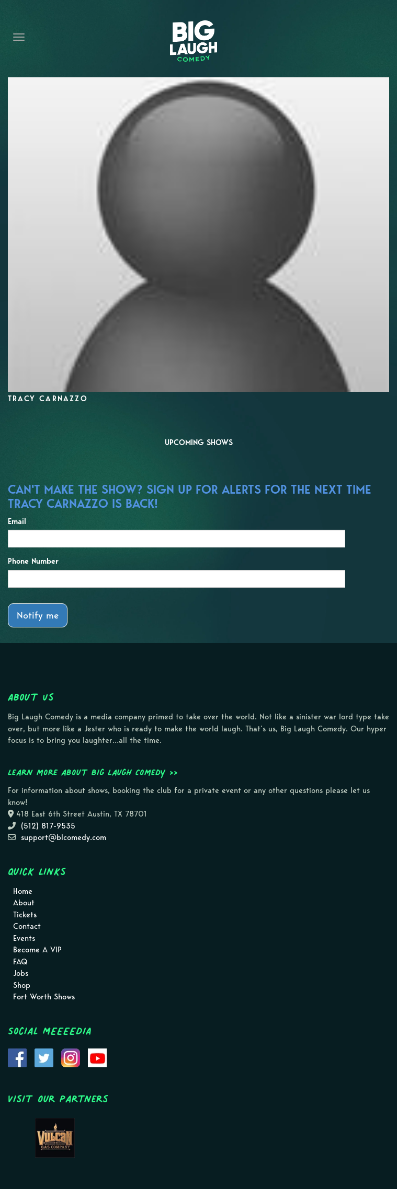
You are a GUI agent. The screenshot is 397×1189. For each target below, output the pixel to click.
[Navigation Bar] (19, 37)
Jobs (20, 973)
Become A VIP (37, 949)
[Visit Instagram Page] (70, 1057)
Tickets (25, 914)
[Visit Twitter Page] (44, 1057)
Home (22, 891)
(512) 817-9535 (48, 826)
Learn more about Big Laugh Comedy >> (93, 772)
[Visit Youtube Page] (97, 1057)
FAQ (20, 961)
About (24, 902)
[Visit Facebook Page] (17, 1057)
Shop (21, 985)
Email (17, 521)
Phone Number (33, 561)
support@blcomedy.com (63, 837)
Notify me (38, 615)
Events (24, 938)
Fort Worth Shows (44, 996)
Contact (27, 926)
